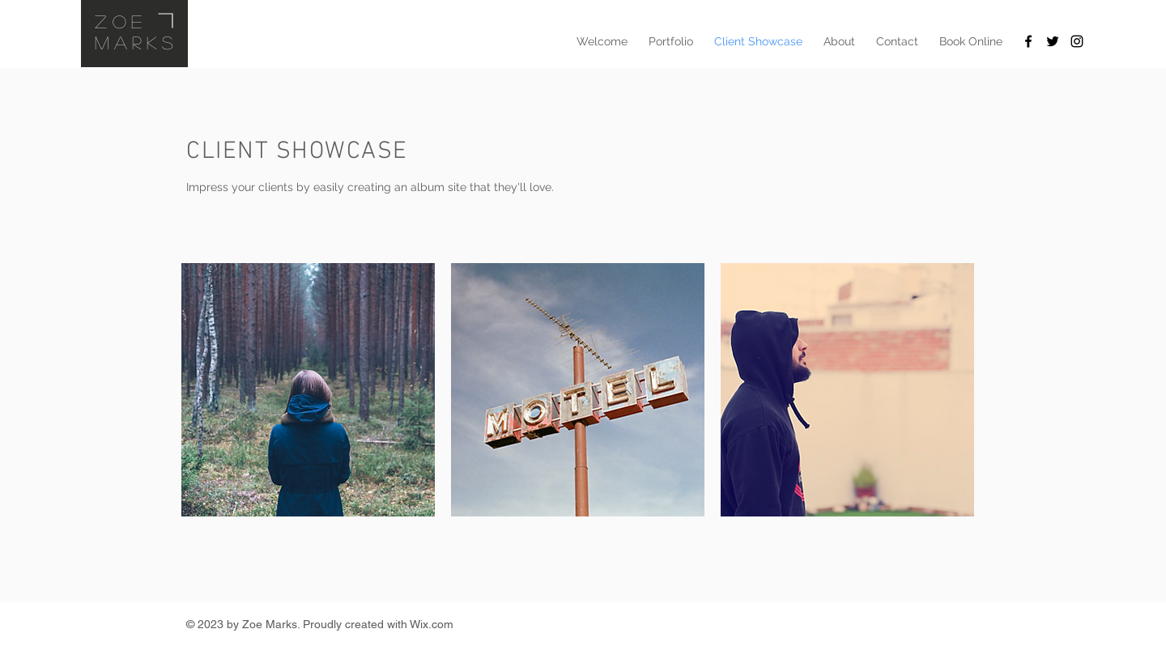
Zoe (121, 21)
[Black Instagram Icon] (1077, 41)
